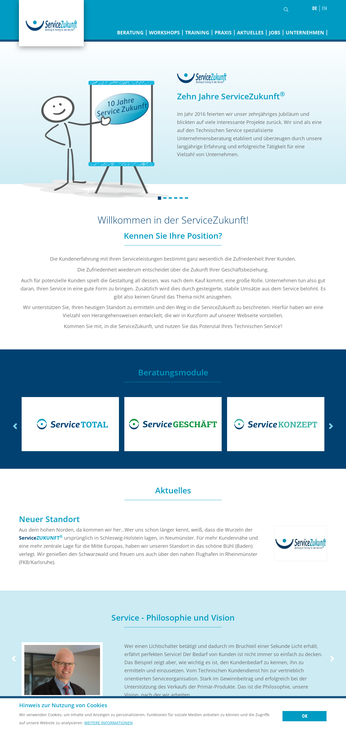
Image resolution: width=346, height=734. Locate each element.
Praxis (223, 32)
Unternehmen (305, 32)
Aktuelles (250, 32)
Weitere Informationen (108, 722)
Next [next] (330, 426)
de (314, 8)
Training (197, 32)
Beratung (130, 32)
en (324, 8)
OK (304, 716)
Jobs (274, 32)
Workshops (164, 32)
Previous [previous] (15, 426)
